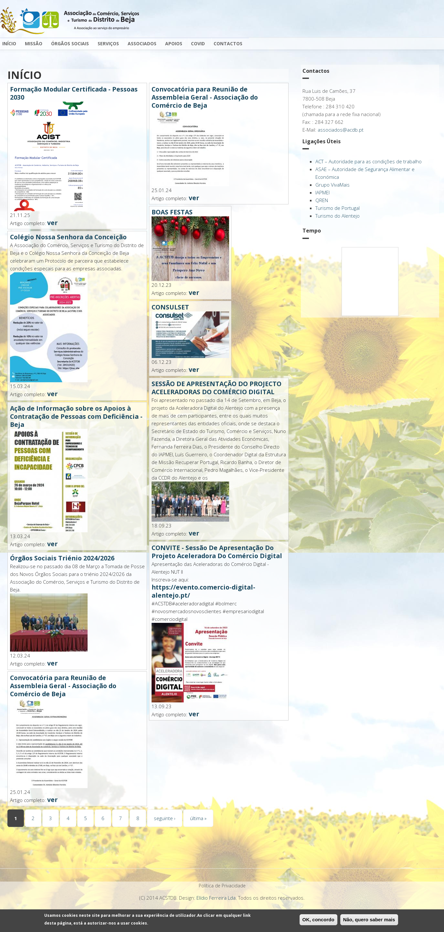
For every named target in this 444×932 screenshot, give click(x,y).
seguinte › (164, 818)
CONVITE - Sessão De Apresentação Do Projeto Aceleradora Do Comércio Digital (217, 551)
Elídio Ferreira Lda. (216, 897)
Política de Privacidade (222, 886)
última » (198, 818)
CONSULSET (170, 307)
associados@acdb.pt (341, 129)
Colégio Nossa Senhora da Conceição (68, 237)
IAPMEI (322, 192)
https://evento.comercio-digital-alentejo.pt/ (203, 591)
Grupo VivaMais (332, 184)
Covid (198, 43)
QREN (321, 200)
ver (52, 222)
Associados (142, 43)
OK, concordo (318, 919)
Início (9, 43)
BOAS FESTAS (172, 212)
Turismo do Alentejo (337, 215)
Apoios (174, 43)
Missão (33, 43)
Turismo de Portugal (337, 208)
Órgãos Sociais (70, 43)
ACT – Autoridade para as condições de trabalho (368, 161)
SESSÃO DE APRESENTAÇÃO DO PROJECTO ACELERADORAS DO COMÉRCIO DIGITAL (216, 387)
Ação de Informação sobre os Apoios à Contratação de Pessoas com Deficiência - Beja (76, 416)
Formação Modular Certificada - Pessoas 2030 (74, 93)
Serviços (108, 43)
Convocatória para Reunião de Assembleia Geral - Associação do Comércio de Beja (63, 685)
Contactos (228, 43)
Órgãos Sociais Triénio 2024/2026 (62, 558)
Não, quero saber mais (369, 919)
